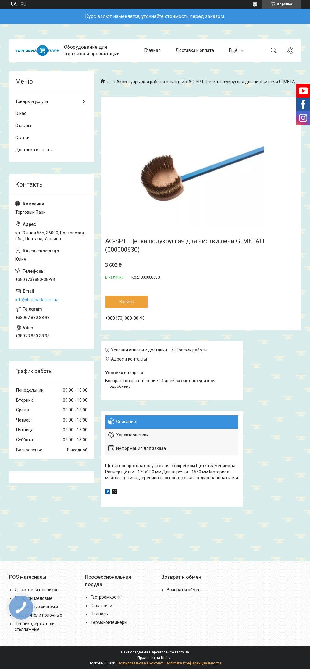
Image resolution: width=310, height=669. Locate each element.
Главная (152, 50)
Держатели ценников (37, 589)
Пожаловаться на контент (140, 663)
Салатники (101, 605)
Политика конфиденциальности (193, 663)
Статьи (22, 137)
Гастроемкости (106, 597)
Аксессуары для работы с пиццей (150, 81)
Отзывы (23, 125)
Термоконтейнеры (109, 622)
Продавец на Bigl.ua (155, 658)
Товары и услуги (31, 101)
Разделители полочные (38, 615)
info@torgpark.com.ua (37, 299)
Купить (126, 301)
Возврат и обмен (184, 589)
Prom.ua (182, 652)
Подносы (100, 613)
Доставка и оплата (195, 50)
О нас (20, 113)
